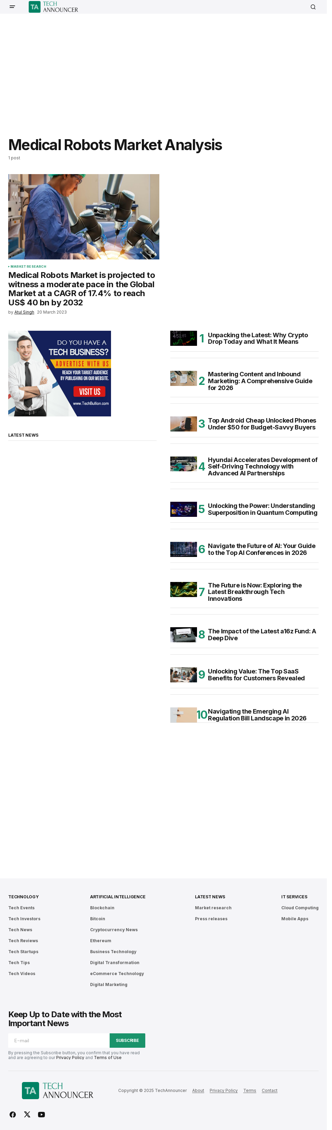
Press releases (211, 918)
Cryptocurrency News (114, 929)
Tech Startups (23, 951)
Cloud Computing (300, 907)
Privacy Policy (70, 1057)
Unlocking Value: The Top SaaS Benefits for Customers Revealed (256, 675)
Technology (23, 896)
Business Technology (113, 951)
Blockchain (102, 907)
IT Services (294, 896)
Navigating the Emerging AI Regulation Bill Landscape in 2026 (257, 715)
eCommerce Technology (117, 973)
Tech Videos (21, 973)
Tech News (20, 929)
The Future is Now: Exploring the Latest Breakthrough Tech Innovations (255, 592)
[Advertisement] (170, 70)
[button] (12, 7)
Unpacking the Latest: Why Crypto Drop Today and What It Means (258, 338)
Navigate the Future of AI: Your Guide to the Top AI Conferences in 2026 (262, 549)
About (198, 1090)
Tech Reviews (23, 940)
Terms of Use (108, 1057)
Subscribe (127, 1040)
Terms (249, 1090)
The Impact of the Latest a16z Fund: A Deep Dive (262, 635)
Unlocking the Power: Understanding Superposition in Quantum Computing (263, 509)
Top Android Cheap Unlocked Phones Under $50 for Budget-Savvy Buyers (262, 424)
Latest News (210, 896)
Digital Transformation (114, 962)
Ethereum (100, 940)
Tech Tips (19, 962)
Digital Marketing (108, 984)
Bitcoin (97, 918)
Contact (270, 1090)
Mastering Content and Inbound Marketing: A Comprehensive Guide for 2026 (260, 381)
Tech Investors (24, 918)
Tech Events (21, 907)
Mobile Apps (294, 918)
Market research (28, 266)
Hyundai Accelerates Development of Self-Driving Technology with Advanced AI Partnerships (263, 467)
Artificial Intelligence (117, 896)
